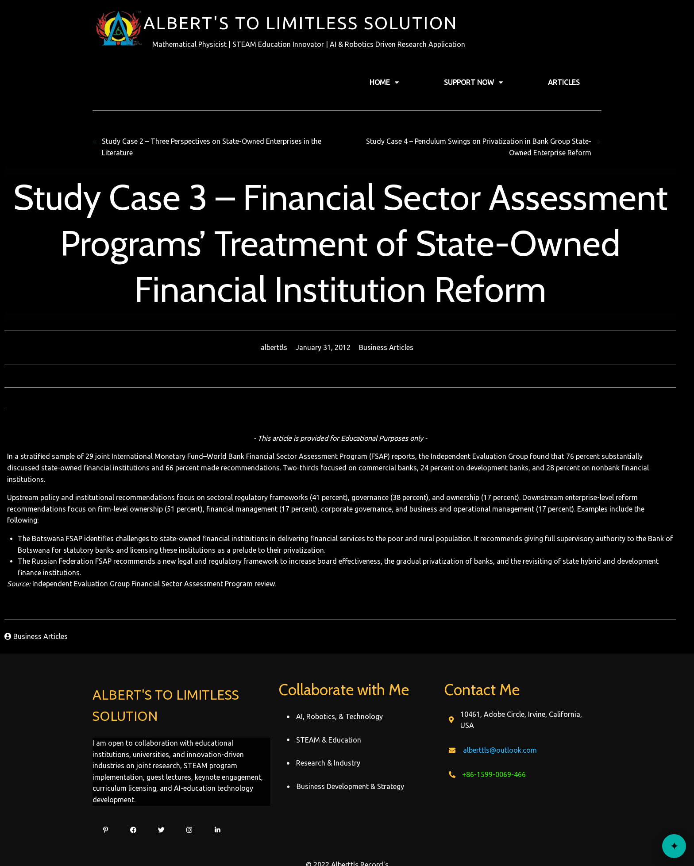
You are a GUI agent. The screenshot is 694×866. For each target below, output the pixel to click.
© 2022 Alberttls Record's (347, 842)
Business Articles (393, 347)
